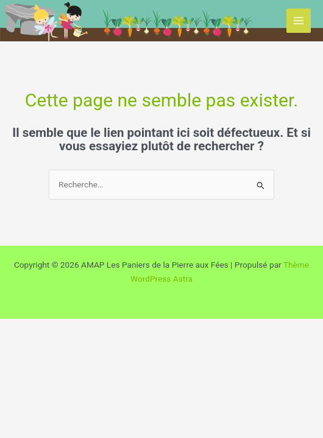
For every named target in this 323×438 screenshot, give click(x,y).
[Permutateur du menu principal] (298, 21)
